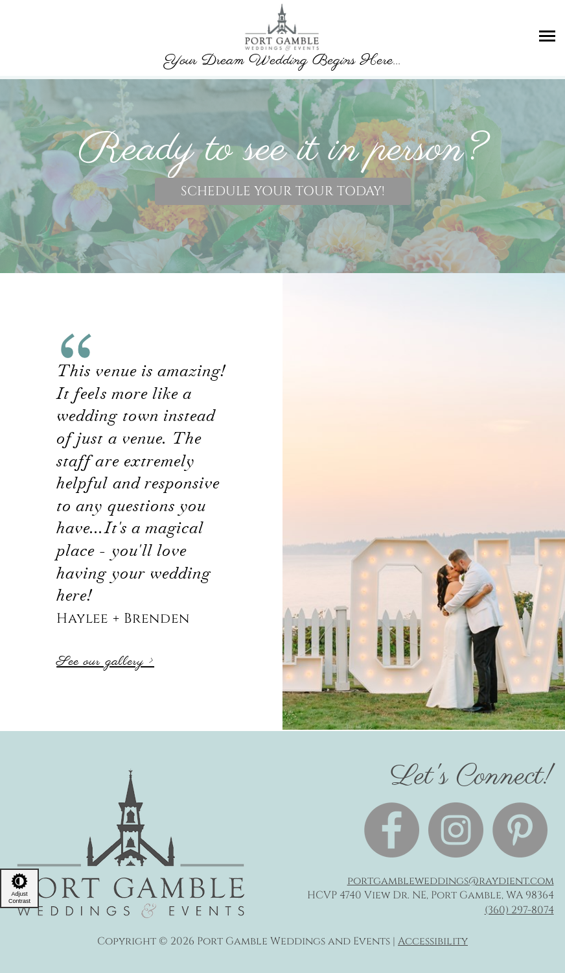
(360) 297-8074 (519, 910)
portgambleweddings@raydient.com (450, 881)
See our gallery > (105, 662)
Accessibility (433, 941)
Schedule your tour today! (283, 191)
